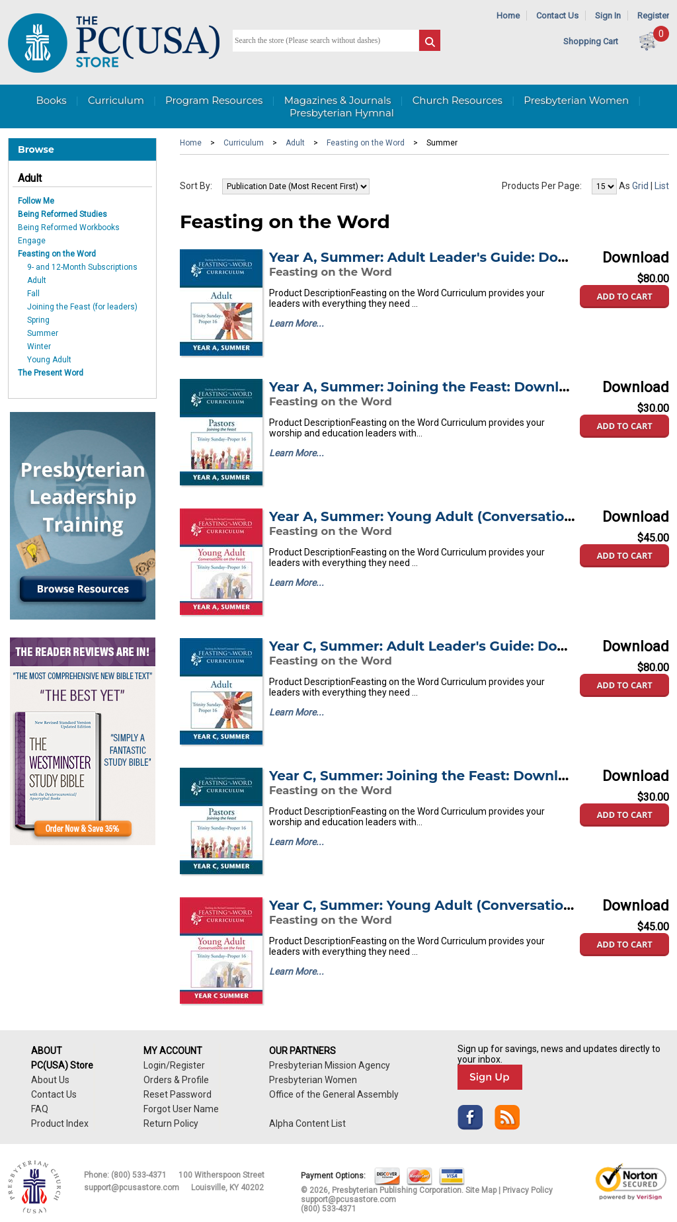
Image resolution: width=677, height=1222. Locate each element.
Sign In (608, 15)
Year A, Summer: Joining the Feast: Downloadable (441, 387)
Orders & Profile (176, 1080)
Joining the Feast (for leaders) (82, 306)
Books (51, 100)
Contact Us (557, 15)
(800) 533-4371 (139, 1175)
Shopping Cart (590, 41)
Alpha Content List (307, 1123)
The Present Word (50, 373)
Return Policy (170, 1123)
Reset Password (177, 1094)
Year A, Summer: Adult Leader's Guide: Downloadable (454, 257)
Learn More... (296, 323)
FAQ (39, 1109)
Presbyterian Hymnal (342, 112)
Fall (33, 293)
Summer (42, 333)
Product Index (60, 1123)
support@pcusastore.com (131, 1187)
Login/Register (174, 1065)
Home (508, 15)
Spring (38, 320)
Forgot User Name (181, 1109)
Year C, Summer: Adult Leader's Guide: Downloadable (453, 646)
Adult (30, 178)
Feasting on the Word (57, 254)
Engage (32, 240)
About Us (50, 1080)
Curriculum (116, 100)
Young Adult (49, 359)
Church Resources (457, 100)
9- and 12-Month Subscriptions (82, 267)
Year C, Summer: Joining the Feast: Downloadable (441, 776)
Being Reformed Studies (62, 214)
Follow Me (36, 201)
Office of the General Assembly (334, 1094)
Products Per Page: (542, 186)
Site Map (481, 1190)
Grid (640, 186)
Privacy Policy (527, 1190)
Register (653, 15)
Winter (39, 346)
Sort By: (196, 186)
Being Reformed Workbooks (69, 227)
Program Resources (213, 100)
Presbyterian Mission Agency (329, 1065)
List (662, 186)
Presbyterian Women (576, 100)
